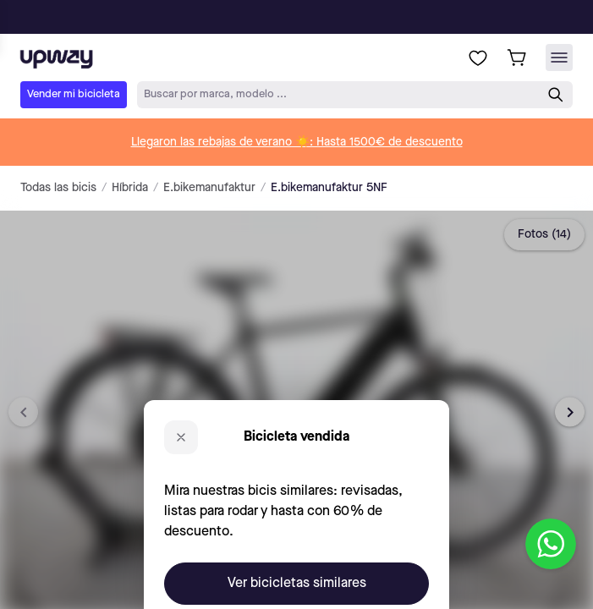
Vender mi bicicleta (73, 94)
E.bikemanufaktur (209, 188)
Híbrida (130, 188)
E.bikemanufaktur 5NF (329, 188)
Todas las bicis (58, 188)
